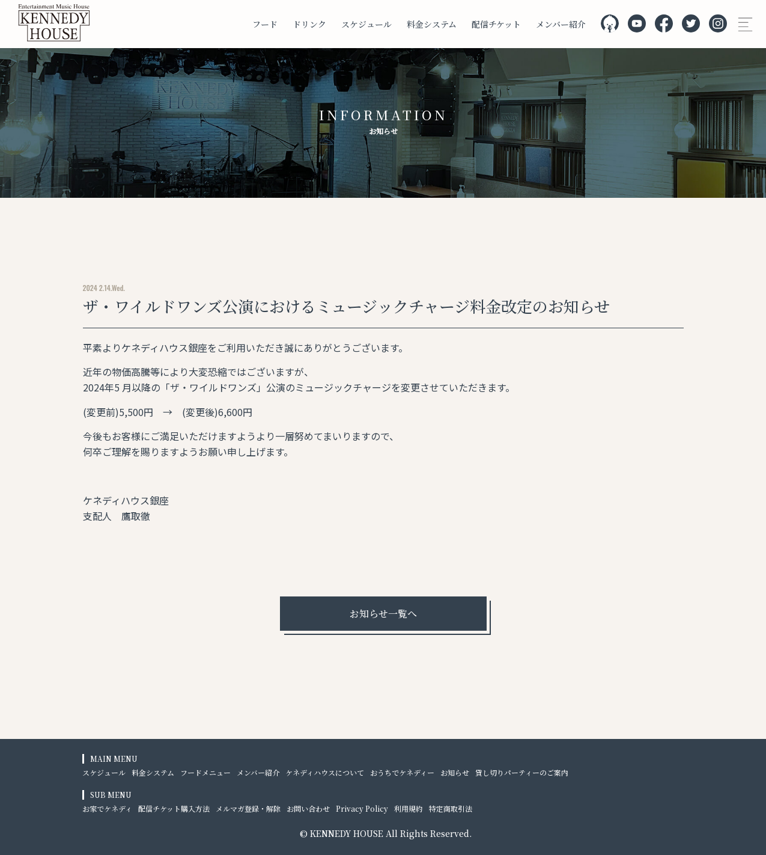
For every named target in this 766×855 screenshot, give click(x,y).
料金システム (432, 24)
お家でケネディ (107, 808)
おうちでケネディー (402, 772)
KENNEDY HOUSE (346, 833)
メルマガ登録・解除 (248, 808)
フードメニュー (205, 772)
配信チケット (496, 24)
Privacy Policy (362, 808)
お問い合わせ (308, 808)
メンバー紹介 (561, 24)
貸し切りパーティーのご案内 (521, 772)
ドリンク (309, 24)
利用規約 (408, 808)
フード (265, 24)
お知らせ (454, 772)
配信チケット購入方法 (174, 808)
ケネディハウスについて (324, 772)
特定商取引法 (450, 808)
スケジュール (366, 24)
